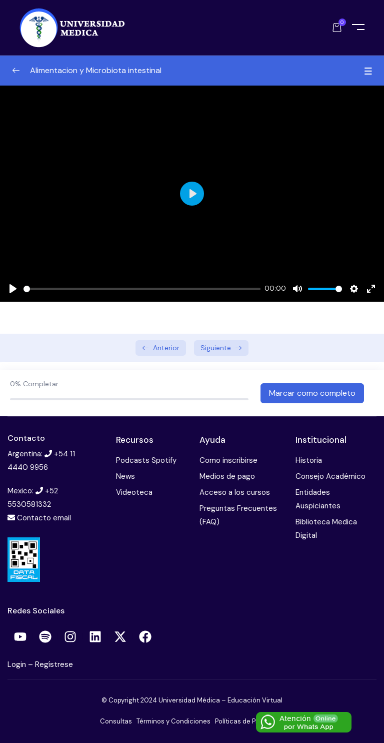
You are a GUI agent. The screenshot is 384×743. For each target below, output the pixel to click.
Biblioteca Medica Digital (326, 528)
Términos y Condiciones (173, 721)
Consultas (116, 721)
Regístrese (54, 664)
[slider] (142, 289)
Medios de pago (227, 476)
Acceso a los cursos (235, 492)
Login (18, 664)
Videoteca (134, 492)
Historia (309, 460)
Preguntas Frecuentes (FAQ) (238, 515)
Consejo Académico (331, 476)
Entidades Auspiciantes (318, 499)
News (125, 476)
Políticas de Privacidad (249, 721)
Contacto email (44, 518)
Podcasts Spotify (146, 460)
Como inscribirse (229, 460)
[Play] (13, 289)
